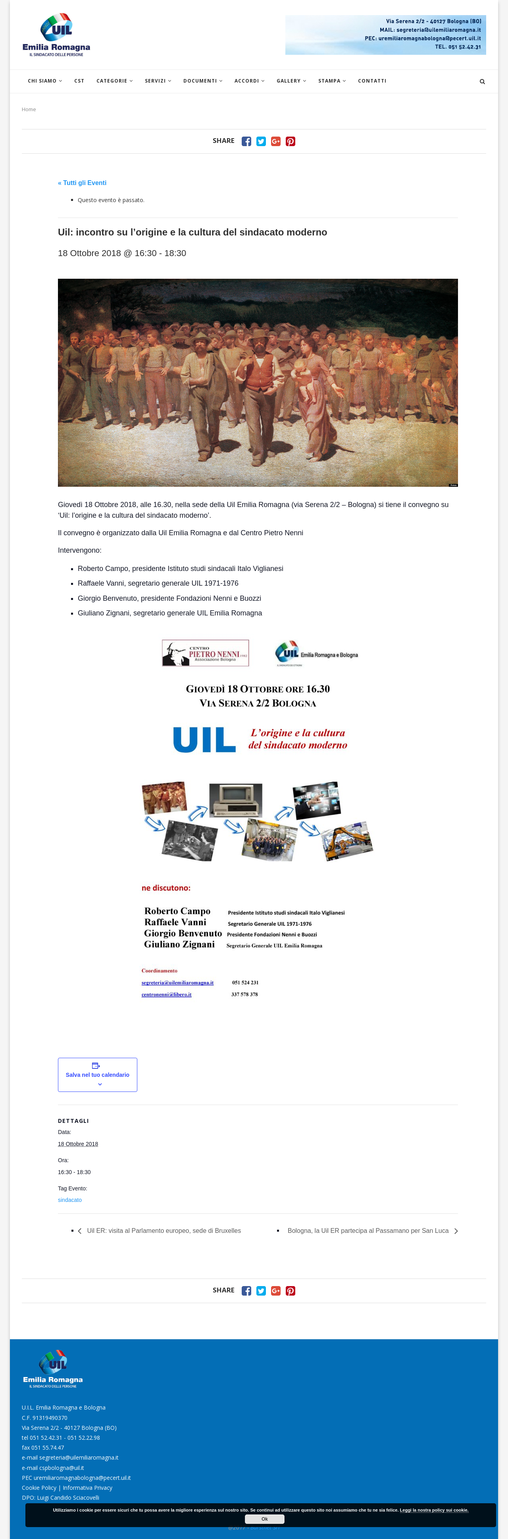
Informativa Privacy (87, 1487)
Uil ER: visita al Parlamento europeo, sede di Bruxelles (163, 1230)
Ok (265, 1519)
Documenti (200, 80)
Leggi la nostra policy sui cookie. (434, 1510)
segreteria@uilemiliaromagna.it (79, 1457)
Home (29, 109)
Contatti (372, 80)
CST (79, 80)
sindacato (70, 1200)
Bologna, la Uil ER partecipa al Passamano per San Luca (369, 1230)
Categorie (111, 80)
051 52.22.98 (83, 1437)
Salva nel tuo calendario (97, 1075)
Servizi (155, 80)
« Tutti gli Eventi (82, 182)
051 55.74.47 (47, 1447)
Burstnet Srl (265, 1527)
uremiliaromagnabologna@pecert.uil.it (82, 1477)
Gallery (289, 80)
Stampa (329, 80)
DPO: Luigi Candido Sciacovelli (60, 1497)
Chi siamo (42, 80)
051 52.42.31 (46, 1437)
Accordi (247, 80)
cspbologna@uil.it (61, 1468)
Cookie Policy (39, 1487)
